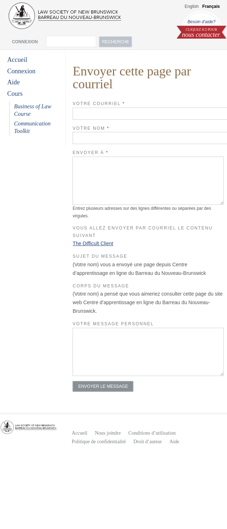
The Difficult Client (93, 243)
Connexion (21, 71)
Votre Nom (91, 128)
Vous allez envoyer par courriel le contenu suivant (143, 232)
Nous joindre (108, 433)
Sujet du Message (100, 256)
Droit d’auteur (147, 441)
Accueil (17, 59)
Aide (13, 82)
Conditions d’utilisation (152, 433)
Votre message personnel (113, 323)
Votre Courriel (99, 103)
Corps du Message (101, 285)
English (191, 6)
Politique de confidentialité (99, 441)
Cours (15, 93)
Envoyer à (90, 152)
